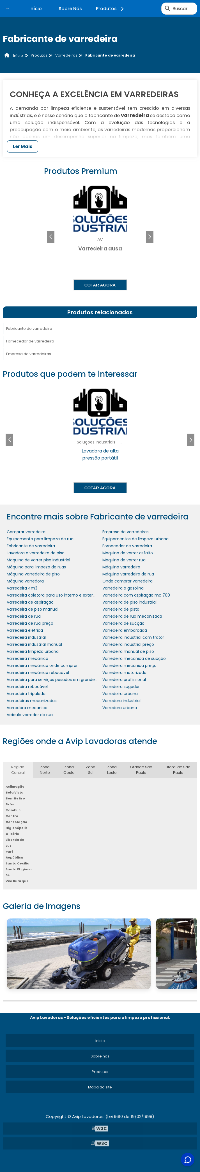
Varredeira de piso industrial (129, 602)
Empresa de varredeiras (28, 354)
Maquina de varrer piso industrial (38, 560)
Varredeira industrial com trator (133, 637)
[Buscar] (167, 8)
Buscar (180, 8)
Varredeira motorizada (124, 672)
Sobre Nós (70, 8)
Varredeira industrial (26, 637)
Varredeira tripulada (26, 693)
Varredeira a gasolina (123, 588)
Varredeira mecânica (27, 658)
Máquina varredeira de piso (33, 574)
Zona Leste (112, 769)
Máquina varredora (25, 581)
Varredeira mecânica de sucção (134, 658)
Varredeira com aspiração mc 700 (136, 595)
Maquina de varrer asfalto (127, 553)
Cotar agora (100, 285)
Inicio (100, 1040)
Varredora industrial (121, 700)
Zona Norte (45, 769)
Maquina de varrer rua (124, 560)
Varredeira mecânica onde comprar (42, 665)
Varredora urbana (119, 708)
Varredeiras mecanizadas (32, 700)
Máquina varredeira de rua (128, 574)
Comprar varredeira (26, 532)
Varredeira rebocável (27, 686)
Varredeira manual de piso (128, 651)
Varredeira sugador (121, 686)
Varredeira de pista (120, 609)
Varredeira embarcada (124, 630)
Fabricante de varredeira (29, 328)
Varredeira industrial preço (128, 644)
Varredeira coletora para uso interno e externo (52, 595)
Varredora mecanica (27, 708)
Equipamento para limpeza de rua (40, 539)
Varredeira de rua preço (30, 623)
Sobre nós (100, 1056)
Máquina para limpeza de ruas (36, 567)
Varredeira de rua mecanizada (132, 616)
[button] (149, 237)
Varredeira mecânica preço (129, 665)
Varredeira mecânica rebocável (38, 672)
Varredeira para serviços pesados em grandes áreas (58, 679)
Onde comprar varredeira (127, 581)
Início (35, 8)
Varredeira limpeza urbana (33, 651)
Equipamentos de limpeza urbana (135, 539)
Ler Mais (22, 146)
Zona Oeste (69, 769)
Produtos (110, 8)
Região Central (18, 769)
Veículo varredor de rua (30, 715)
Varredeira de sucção (123, 623)
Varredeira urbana (120, 693)
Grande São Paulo (141, 769)
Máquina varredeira (121, 567)
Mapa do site (100, 1087)
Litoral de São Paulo (178, 769)
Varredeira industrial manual (34, 644)
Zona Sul (90, 769)
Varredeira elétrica (25, 630)
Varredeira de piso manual (32, 609)
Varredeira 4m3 (22, 588)
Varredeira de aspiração (30, 602)
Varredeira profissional (124, 679)
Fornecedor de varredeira (30, 341)
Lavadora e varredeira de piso (36, 553)
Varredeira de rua (24, 616)
